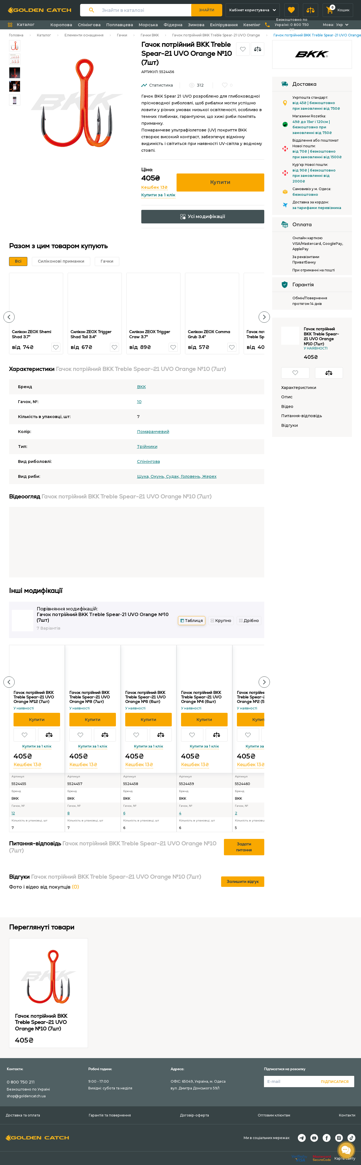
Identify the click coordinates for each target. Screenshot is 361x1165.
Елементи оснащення (84, 35)
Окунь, (158, 476)
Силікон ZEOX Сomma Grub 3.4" (210, 334)
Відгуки (289, 425)
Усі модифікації (202, 216)
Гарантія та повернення (110, 1115)
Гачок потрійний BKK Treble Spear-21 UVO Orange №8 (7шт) (89, 697)
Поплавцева (119, 24)
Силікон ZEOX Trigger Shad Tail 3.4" (91, 334)
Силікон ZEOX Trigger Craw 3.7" (150, 334)
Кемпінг (252, 24)
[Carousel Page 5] (14, 99)
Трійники (147, 446)
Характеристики (298, 387)
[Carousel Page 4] (14, 86)
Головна (16, 35)
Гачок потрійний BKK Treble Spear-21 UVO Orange (216, 35)
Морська (148, 24)
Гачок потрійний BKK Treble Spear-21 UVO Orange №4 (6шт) (201, 697)
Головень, (191, 476)
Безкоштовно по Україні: (292, 24)
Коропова (61, 24)
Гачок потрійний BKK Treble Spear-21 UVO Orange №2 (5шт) (257, 697)
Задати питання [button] (244, 846)
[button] (291, 10)
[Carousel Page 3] (14, 72)
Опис (286, 397)
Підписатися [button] (335, 1082)
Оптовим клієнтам (274, 1115)
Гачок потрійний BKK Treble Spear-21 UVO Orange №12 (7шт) (34, 697)
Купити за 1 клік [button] (158, 194)
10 (139, 401)
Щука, (144, 476)
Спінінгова (89, 24)
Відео (287, 406)
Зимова (196, 24)
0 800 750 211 (21, 1082)
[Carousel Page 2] (14, 59)
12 (13, 813)
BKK (141, 386)
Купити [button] (220, 182)
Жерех (209, 476)
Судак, (173, 476)
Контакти (347, 1115)
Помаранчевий (153, 431)
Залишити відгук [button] (243, 881)
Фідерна (173, 24)
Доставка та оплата (23, 1115)
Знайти (206, 10)
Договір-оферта (194, 1115)
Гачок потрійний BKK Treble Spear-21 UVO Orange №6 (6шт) (145, 697)
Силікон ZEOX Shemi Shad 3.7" (32, 334)
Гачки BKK (150, 35)
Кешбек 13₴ (154, 187)
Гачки (122, 35)
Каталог (44, 35)
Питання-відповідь (301, 416)
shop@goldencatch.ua (26, 1096)
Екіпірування (224, 24)
